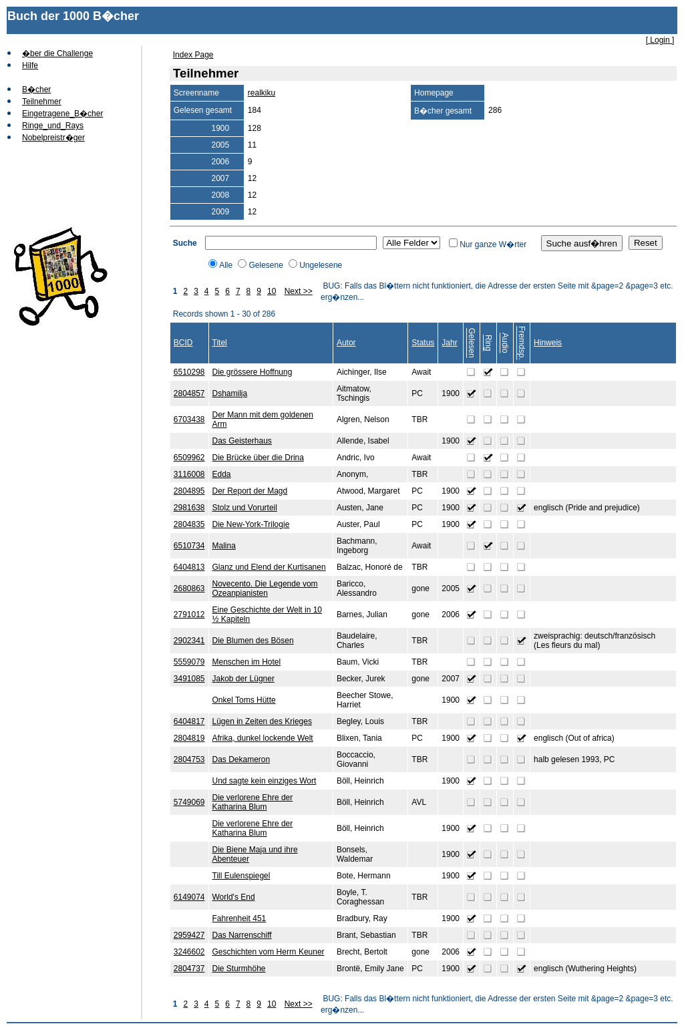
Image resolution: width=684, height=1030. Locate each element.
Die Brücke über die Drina (258, 457)
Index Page (193, 54)
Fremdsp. (521, 343)
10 (271, 291)
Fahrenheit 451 (239, 918)
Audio (505, 343)
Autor (346, 342)
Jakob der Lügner (243, 678)
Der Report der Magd (250, 491)
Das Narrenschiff (242, 935)
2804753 (189, 759)
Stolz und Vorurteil (244, 507)
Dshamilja (230, 393)
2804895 (189, 491)
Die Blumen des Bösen (253, 640)
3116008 (189, 474)
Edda (221, 474)
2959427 (189, 935)
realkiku (261, 93)
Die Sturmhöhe (239, 968)
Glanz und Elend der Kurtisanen (269, 567)
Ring (488, 343)
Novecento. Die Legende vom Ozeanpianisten (265, 588)
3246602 (189, 952)
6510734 (189, 545)
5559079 (189, 662)
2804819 (189, 738)
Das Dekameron (241, 759)
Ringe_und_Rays (52, 125)
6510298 (189, 372)
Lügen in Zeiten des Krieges (262, 721)
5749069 (189, 802)
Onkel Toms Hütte (244, 700)
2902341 (189, 640)
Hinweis (548, 342)
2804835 (189, 524)
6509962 (189, 457)
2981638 (189, 507)
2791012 (189, 614)
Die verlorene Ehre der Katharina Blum (252, 802)
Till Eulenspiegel (241, 875)
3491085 (189, 678)
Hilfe (30, 65)
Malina (224, 545)
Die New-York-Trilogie (251, 524)
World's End (233, 897)
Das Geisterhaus (242, 441)
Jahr (449, 342)
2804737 (189, 968)
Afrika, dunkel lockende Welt (262, 738)
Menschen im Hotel (246, 662)
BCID (183, 342)
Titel (219, 342)
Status (422, 342)
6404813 (189, 567)
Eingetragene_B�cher (62, 113)
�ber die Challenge (57, 53)
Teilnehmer (41, 101)
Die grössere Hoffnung (252, 372)
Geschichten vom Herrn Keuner (268, 952)
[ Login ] (660, 40)
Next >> (299, 291)
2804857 (189, 393)
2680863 (189, 588)
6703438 (189, 419)
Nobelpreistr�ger (53, 137)
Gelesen (471, 343)
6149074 (189, 897)
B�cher (36, 89)
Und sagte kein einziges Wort (264, 781)
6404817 (189, 721)
